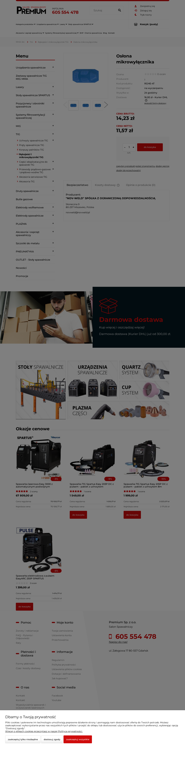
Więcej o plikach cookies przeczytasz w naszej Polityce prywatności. (44, 731)
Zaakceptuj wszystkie (77, 739)
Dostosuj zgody (52, 739)
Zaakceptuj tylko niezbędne (23, 739)
